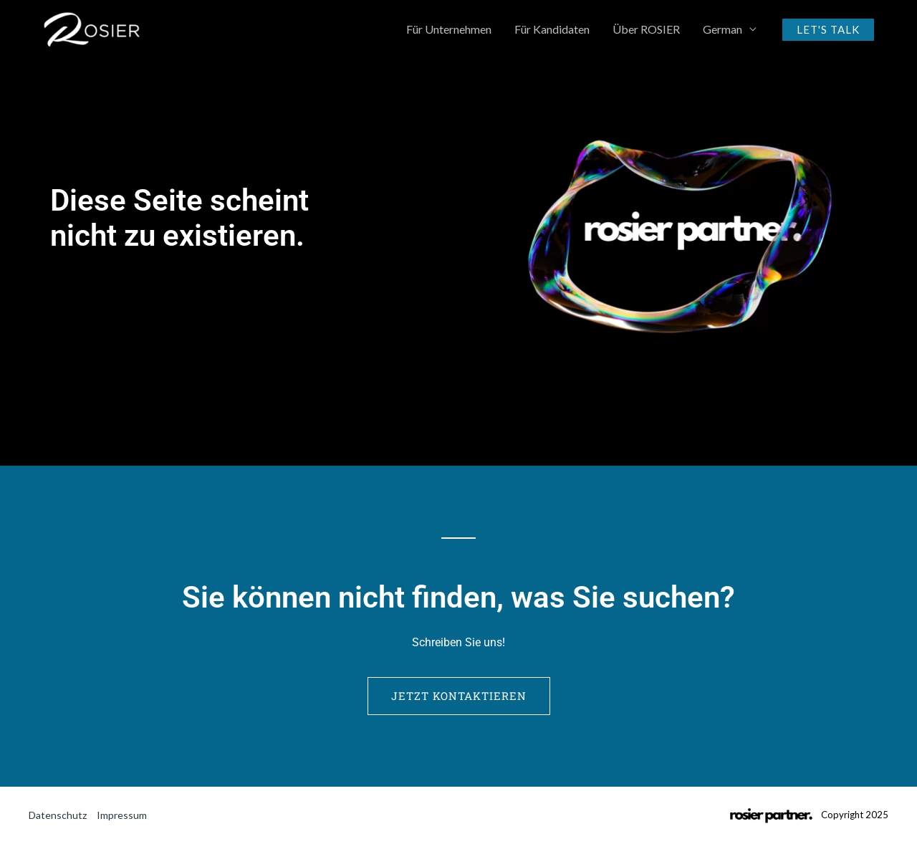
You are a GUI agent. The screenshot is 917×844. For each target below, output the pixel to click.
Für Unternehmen (448, 29)
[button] (828, 30)
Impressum (122, 815)
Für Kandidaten (552, 29)
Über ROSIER (646, 29)
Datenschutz (58, 815)
